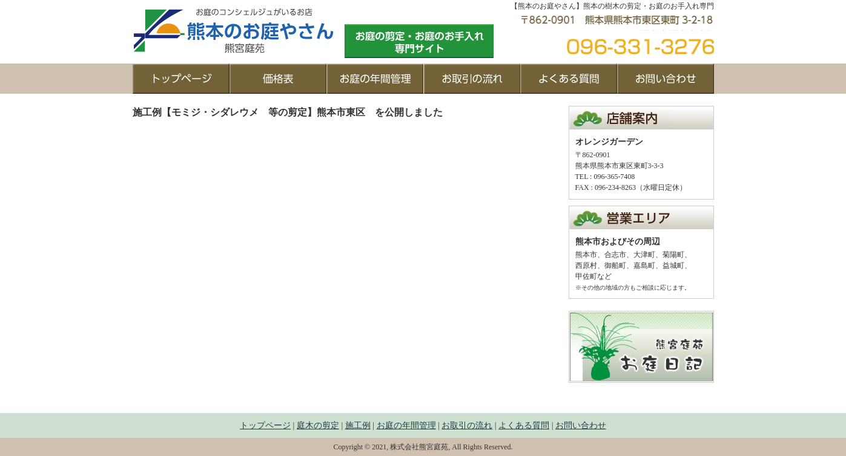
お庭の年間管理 (406, 425)
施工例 (358, 425)
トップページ (265, 425)
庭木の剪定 (318, 425)
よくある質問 (523, 425)
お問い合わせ (580, 425)
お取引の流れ (466, 425)
